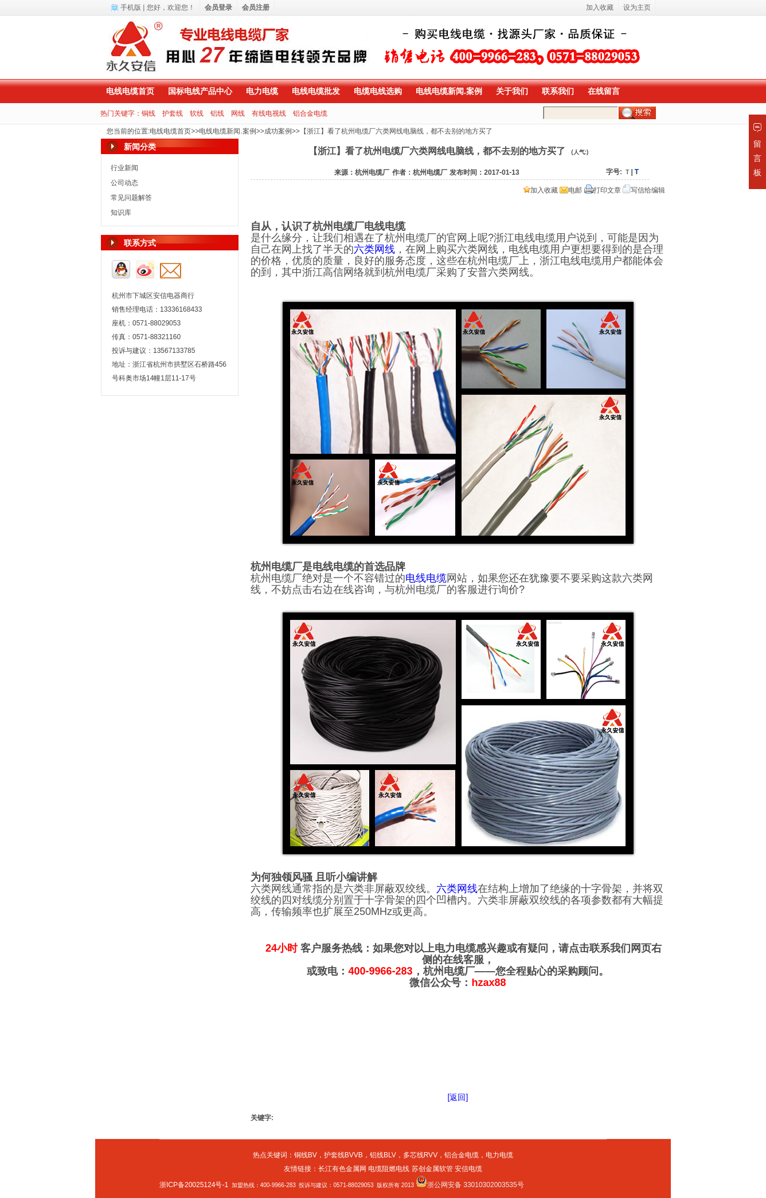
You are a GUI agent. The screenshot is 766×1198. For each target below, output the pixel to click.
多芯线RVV (420, 1155)
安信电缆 (468, 1169)
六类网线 (374, 249)
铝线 (217, 113)
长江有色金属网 (342, 1169)
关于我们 (512, 91)
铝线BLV (383, 1155)
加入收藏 (540, 190)
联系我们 (558, 91)
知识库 (121, 213)
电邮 (571, 190)
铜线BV (305, 1155)
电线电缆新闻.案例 (449, 91)
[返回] (458, 1097)
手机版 (130, 7)
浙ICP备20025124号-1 (193, 1185)
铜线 (148, 113)
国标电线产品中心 (200, 91)
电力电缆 (262, 91)
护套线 (172, 113)
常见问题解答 (131, 198)
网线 (238, 113)
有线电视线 (269, 113)
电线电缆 (426, 578)
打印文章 (602, 190)
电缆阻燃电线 (388, 1169)
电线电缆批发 (316, 91)
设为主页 (637, 7)
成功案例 (278, 131)
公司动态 (124, 183)
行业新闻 (124, 168)
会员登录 (218, 7)
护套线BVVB (343, 1155)
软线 (197, 113)
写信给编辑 (644, 190)
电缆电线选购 (378, 91)
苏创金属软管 (432, 1169)
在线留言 (604, 91)
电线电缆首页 (130, 91)
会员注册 (255, 7)
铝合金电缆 (310, 113)
